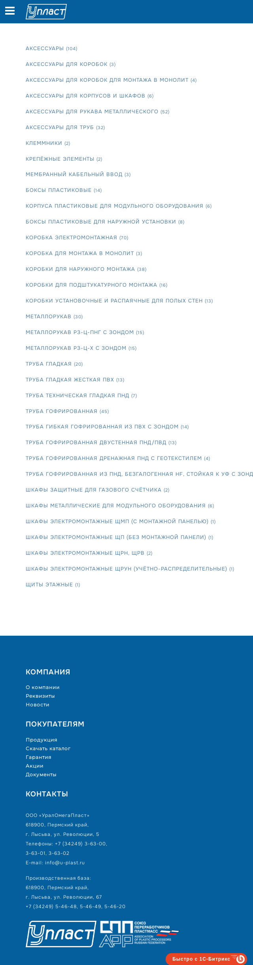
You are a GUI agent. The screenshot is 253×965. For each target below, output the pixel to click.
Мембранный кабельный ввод (78, 174)
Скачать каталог (48, 748)
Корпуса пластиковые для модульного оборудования (119, 206)
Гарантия (38, 757)
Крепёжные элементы (64, 159)
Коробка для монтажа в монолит (84, 253)
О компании (43, 687)
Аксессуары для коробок (71, 64)
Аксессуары (51, 48)
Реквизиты (40, 696)
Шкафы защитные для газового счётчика (98, 489)
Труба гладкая (54, 363)
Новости (37, 705)
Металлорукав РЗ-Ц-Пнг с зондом (85, 332)
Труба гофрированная (67, 411)
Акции (34, 766)
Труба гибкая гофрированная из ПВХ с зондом (107, 426)
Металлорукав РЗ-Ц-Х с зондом (81, 348)
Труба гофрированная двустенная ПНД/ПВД (101, 442)
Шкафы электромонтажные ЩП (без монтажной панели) (119, 537)
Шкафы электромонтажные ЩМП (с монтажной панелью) (121, 521)
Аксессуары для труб (65, 127)
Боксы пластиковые (64, 190)
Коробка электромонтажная (77, 237)
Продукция (41, 740)
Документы (41, 774)
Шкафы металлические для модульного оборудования (120, 505)
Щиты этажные (53, 584)
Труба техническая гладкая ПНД (81, 395)
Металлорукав (54, 316)
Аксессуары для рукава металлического (98, 111)
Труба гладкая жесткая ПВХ (75, 379)
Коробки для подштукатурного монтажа (97, 285)
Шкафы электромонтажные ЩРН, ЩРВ (89, 553)
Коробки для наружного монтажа (86, 269)
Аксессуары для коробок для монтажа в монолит (111, 80)
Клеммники (48, 143)
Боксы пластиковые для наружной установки (105, 221)
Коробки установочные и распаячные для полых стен (119, 300)
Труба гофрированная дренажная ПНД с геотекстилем (118, 458)
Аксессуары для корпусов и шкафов (90, 95)
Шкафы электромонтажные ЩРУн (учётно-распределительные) (130, 568)
